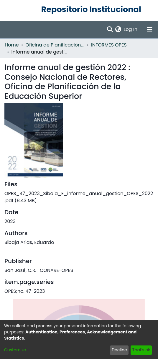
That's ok (141, 350)
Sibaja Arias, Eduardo (29, 242)
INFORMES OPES (109, 44)
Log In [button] (131, 29)
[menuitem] (118, 29)
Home (12, 44)
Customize (15, 350)
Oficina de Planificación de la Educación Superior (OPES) (54, 44)
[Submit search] (109, 29)
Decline (119, 350)
